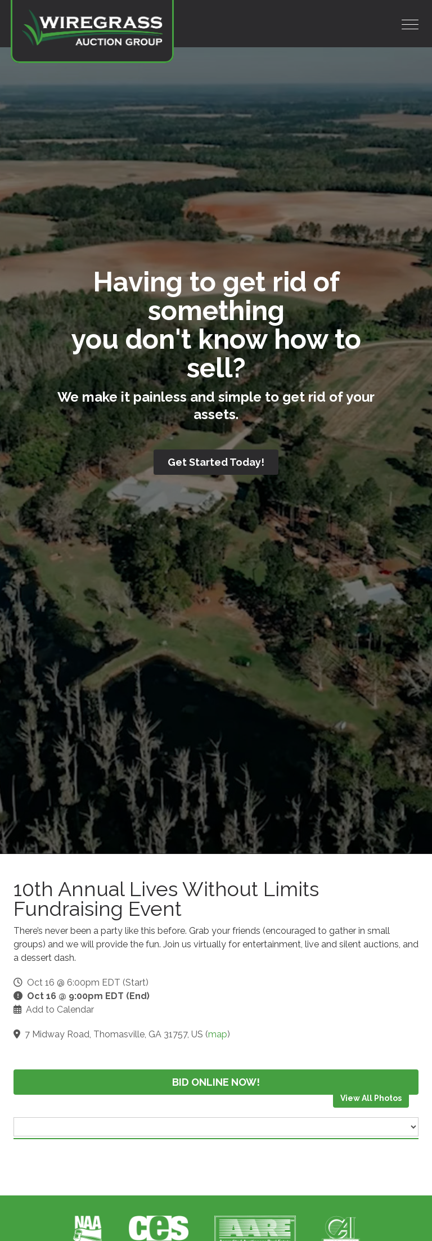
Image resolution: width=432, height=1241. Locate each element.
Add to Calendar (60, 1009)
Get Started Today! (216, 462)
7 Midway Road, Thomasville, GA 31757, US (114, 1034)
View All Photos (371, 1098)
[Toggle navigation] (410, 24)
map (217, 1034)
